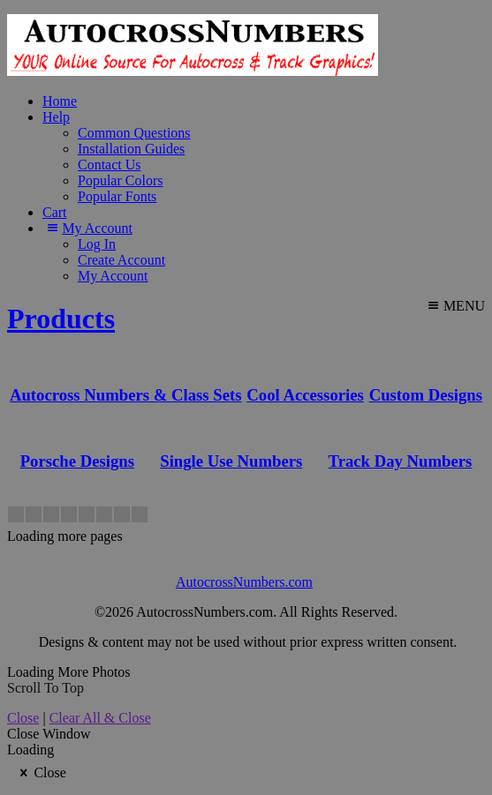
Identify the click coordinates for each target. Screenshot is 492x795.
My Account (87, 228)
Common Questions (134, 132)
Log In (97, 243)
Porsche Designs (77, 461)
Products (61, 318)
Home (59, 101)
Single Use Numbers (231, 461)
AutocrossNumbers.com (244, 581)
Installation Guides (131, 148)
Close (23, 717)
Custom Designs (425, 395)
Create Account (121, 259)
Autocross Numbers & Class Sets (126, 395)
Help (56, 116)
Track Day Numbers (401, 461)
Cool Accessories (304, 395)
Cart (54, 212)
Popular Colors (120, 180)
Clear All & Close (100, 717)
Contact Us (109, 164)
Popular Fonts (117, 196)
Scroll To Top (45, 687)
